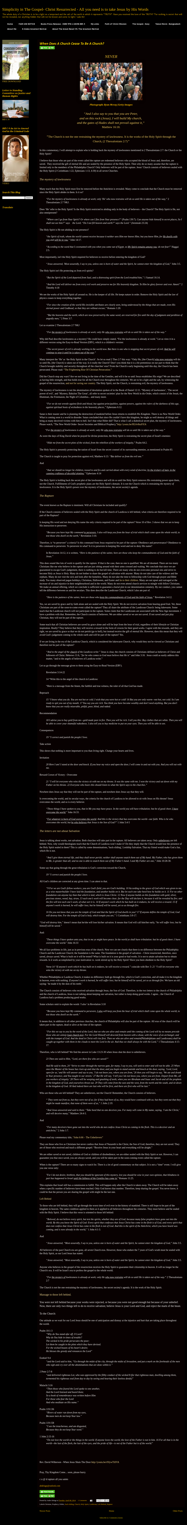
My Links (95, 24)
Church (77, 1504)
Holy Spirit (84, 1504)
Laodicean (93, 1504)
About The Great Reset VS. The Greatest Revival (75, 29)
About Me (11, 29)
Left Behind (102, 1504)
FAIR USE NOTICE (27, 24)
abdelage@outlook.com (50, 1486)
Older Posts (178, 1511)
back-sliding (69, 1504)
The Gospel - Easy (140, 24)
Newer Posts (45, 1511)
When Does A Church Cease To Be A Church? (72, 44)
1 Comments (82, 1500)
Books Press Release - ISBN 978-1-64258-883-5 (63, 24)
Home (10, 24)
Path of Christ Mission (115, 24)
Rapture (109, 1504)
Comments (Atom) (116, 1518)
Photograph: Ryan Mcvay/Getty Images (111, 105)
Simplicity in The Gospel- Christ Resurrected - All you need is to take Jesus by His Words (75, 9)
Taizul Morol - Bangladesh (167, 24)
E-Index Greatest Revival (34, 29)
